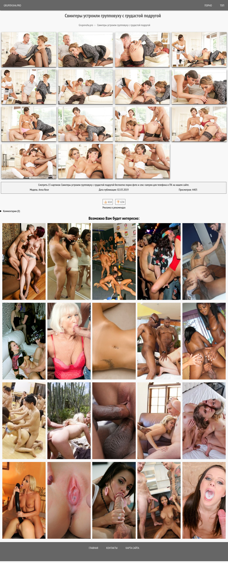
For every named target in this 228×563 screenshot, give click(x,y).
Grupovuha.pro (12, 5)
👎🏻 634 (120, 202)
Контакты (112, 548)
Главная (93, 548)
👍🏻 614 (108, 202)
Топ (222, 5)
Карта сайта (132, 548)
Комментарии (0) (11, 211)
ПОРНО (208, 5)
